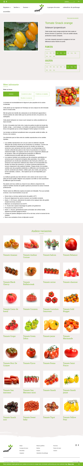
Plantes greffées (40, 445)
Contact (55, 450)
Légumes (7, 7)
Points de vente (57, 448)
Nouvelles (6, 11)
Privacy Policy (16, 461)
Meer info (71, 464)
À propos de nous (53, 7)
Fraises (26, 7)
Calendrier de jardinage (71, 7)
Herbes (17, 7)
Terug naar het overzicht (72, 18)
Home (21, 445)
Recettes (55, 445)
